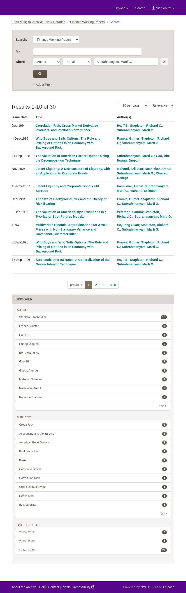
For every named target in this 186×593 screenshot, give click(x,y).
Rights (66, 587)
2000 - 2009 (93, 541)
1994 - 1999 (93, 550)
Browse (121, 8)
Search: (21, 39)
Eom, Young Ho (93, 353)
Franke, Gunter (128, 138)
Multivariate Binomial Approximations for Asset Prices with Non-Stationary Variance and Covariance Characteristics (71, 229)
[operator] (77, 62)
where (20, 62)
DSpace (168, 587)
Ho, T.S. (122, 125)
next (113, 285)
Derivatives (93, 496)
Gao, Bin (162, 156)
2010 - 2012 (93, 532)
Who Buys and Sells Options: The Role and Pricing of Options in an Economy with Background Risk (68, 143)
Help (42, 587)
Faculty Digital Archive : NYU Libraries (38, 22)
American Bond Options (93, 443)
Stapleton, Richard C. (146, 125)
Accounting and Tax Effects (93, 434)
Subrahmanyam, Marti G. (135, 130)
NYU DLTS (148, 587)
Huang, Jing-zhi (128, 160)
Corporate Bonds (93, 469)
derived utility (93, 505)
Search (140, 8)
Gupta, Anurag (93, 371)
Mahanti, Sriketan (130, 169)
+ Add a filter (42, 84)
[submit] (40, 74)
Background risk (93, 451)
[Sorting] (161, 105)
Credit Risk (93, 425)
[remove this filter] (164, 62)
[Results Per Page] (133, 105)
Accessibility (83, 587)
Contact (53, 587)
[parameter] (46, 62)
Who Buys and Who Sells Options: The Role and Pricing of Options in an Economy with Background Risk (72, 247)
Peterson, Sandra (130, 212)
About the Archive (24, 587)
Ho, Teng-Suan (128, 225)
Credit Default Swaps (93, 487)
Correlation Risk (93, 478)
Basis (93, 460)
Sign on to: (163, 8)
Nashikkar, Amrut (158, 169)
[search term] (126, 62)
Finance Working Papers (87, 22)
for (18, 52)
